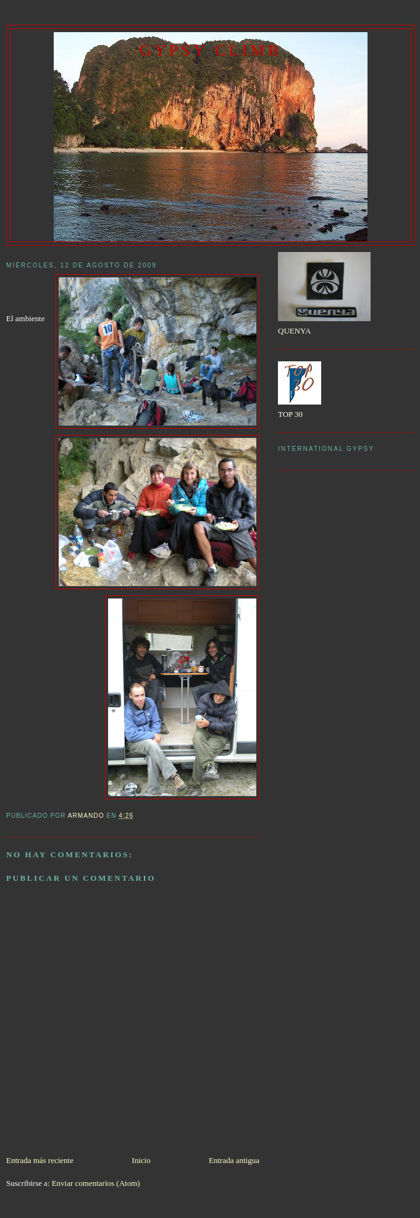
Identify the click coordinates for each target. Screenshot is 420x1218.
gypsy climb (211, 50)
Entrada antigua (234, 1160)
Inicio (141, 1160)
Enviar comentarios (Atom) (96, 1183)
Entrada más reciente (40, 1160)
